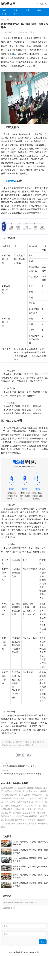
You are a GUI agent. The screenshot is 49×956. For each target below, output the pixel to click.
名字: (6, 926)
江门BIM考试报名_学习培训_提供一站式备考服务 (21, 774)
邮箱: (6, 934)
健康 (39, 10)
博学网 (17, 952)
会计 (16, 14)
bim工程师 (11, 19)
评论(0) (31, 32)
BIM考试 (11, 180)
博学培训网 (8, 4)
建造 (16, 10)
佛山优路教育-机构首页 (17, 783)
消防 (27, 10)
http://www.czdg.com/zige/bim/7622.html (17, 745)
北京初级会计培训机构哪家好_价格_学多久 (18, 766)
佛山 (16, 54)
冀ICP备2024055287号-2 (30, 952)
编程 (4, 10)
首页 (2, 19)
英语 (4, 14)
